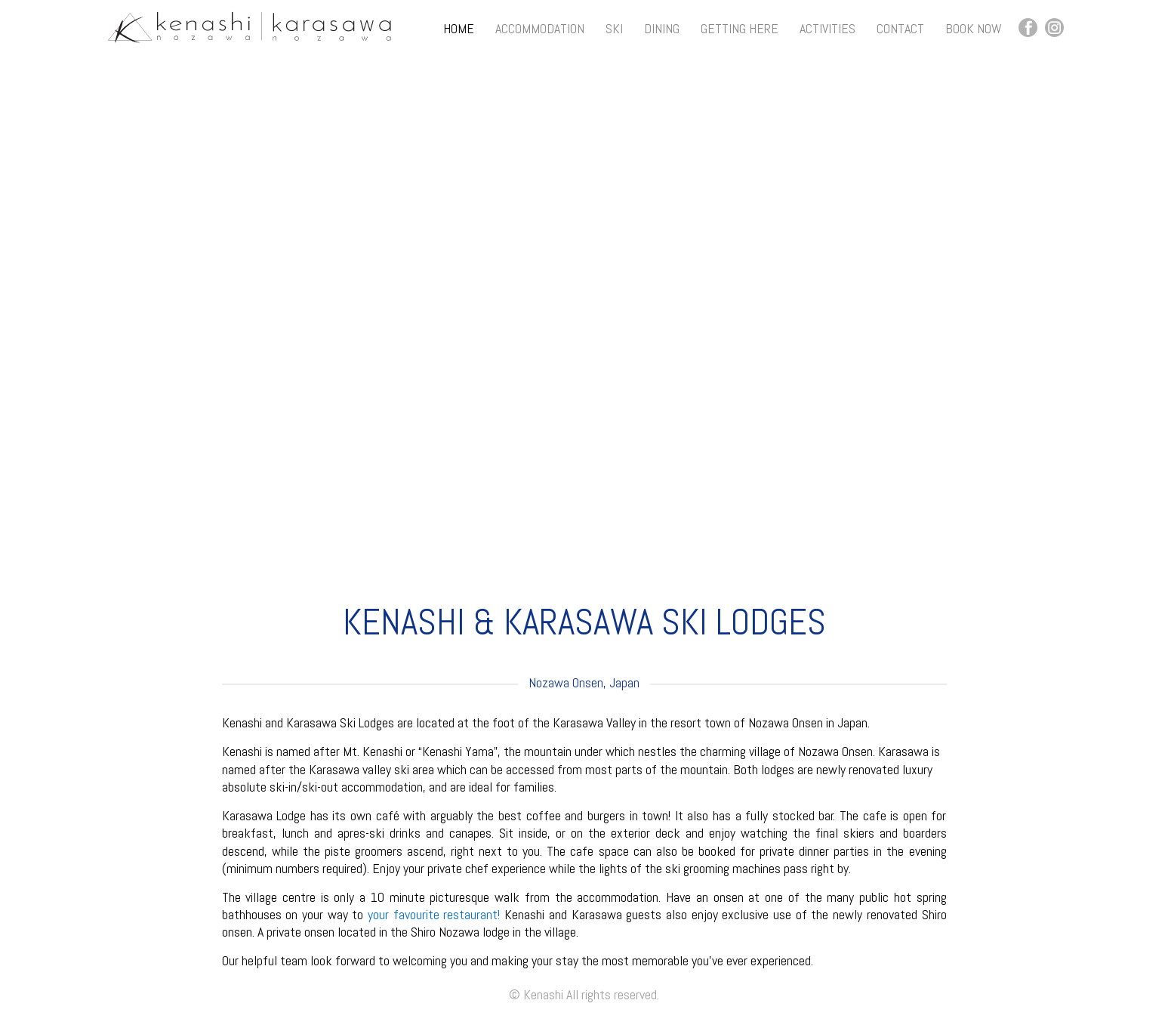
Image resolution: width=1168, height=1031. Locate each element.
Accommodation (539, 28)
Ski (614, 28)
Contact (900, 28)
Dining (662, 28)
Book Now (973, 28)
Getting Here (739, 28)
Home (458, 28)
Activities (827, 28)
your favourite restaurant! (434, 914)
